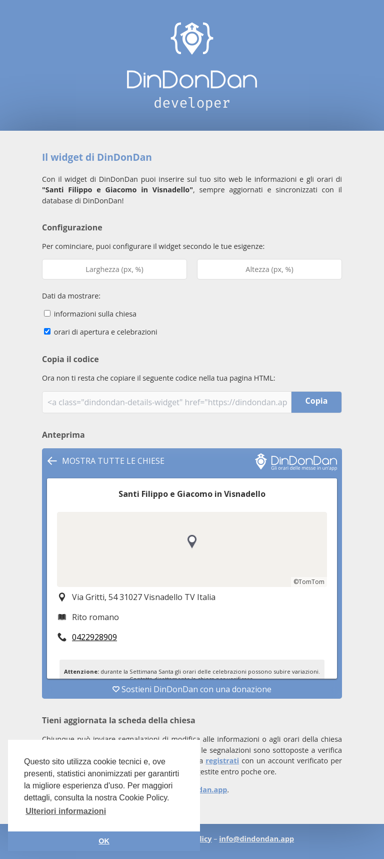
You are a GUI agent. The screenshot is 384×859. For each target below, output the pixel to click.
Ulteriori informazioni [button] (66, 811)
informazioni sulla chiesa (90, 314)
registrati (222, 760)
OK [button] (104, 841)
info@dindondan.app (256, 838)
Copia (317, 400)
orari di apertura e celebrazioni (101, 332)
